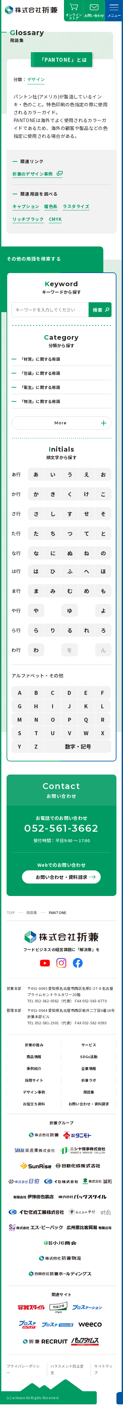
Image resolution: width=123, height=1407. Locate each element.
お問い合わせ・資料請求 (62, 877)
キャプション (25, 206)
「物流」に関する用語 (40, 401)
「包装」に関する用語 (40, 373)
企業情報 (88, 1068)
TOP (11, 912)
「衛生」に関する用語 (40, 387)
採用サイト (34, 1080)
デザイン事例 (34, 1092)
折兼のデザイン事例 (33, 174)
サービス (88, 1044)
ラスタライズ (76, 206)
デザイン (36, 79)
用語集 (31, 912)
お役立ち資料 (34, 1103)
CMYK (55, 219)
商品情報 (34, 1056)
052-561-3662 (61, 828)
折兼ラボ (88, 1080)
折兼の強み (34, 1044)
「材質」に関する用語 (40, 359)
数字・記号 (78, 746)
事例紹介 (34, 1068)
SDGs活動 (88, 1056)
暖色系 (51, 206)
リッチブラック (28, 219)
